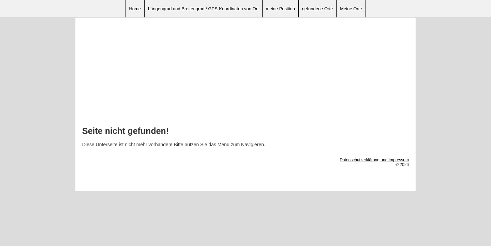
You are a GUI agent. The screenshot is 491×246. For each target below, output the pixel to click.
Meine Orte (351, 8)
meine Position (280, 8)
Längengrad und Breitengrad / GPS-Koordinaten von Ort (203, 8)
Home (135, 8)
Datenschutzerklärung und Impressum (374, 160)
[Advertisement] (245, 72)
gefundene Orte (317, 8)
